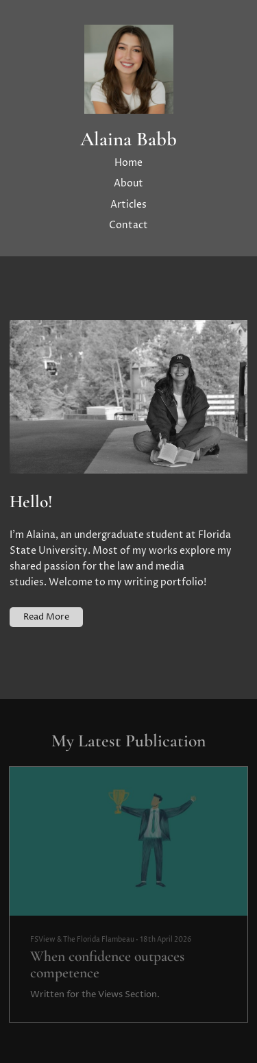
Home (128, 163)
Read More (46, 617)
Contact (128, 225)
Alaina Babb (128, 139)
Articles (128, 205)
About (128, 184)
